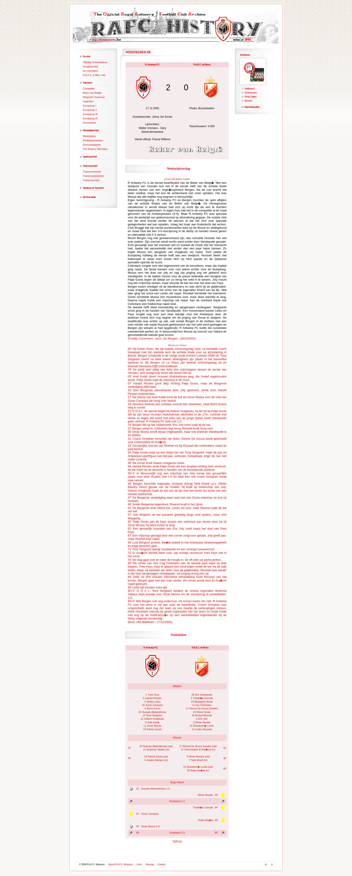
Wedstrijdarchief (91, 130)
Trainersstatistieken (93, 176)
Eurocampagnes (92, 144)
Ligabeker (88, 101)
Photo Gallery (250, 96)
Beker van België (92, 92)
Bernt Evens (153, 708)
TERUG (177, 841)
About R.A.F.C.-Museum (120, 864)
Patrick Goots (154, 729)
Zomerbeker (89, 122)
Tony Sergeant (154, 715)
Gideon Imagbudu (154, 718)
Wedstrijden (89, 136)
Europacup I (89, 105)
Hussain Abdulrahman (154, 712)
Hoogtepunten (90, 66)
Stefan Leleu (154, 701)
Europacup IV (90, 118)
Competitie (89, 88)
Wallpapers (249, 88)
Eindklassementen (93, 140)
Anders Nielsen (155, 760)
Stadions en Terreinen (93, 187)
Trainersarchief (90, 165)
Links (139, 864)
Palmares (87, 82)
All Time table (89, 197)
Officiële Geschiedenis (95, 62)
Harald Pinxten (153, 698)
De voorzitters (90, 70)
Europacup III (90, 114)
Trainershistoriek (92, 171)
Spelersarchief (90, 156)
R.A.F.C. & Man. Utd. (94, 75)
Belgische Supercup (94, 97)
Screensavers (250, 92)
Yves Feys (153, 694)
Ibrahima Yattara (156, 749)
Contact (161, 864)
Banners (248, 100)
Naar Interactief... (252, 107)
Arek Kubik (153, 722)
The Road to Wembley (95, 149)
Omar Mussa (154, 725)
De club (86, 56)
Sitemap (149, 864)
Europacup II (90, 110)
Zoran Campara (154, 705)
